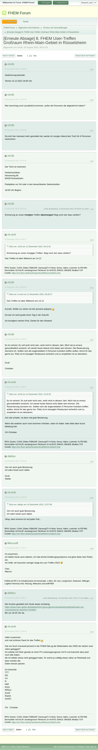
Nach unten (8, 56)
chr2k (10, 64)
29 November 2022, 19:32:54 (16, 69)
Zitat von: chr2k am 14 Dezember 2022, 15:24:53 (30, 394)
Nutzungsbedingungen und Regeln (71, 747)
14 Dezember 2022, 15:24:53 (16, 339)
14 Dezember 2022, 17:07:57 (16, 548)
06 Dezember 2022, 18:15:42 (16, 160)
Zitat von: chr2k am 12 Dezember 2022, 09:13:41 (30, 246)
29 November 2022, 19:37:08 (16, 99)
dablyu (11, 456)
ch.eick (11, 234)
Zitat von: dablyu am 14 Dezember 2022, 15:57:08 (30, 504)
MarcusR (12, 543)
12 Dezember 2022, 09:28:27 (16, 239)
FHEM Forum (19, 13)
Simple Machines (22, 747)
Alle (35, 56)
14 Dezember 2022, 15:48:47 (16, 387)
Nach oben (8, 730)
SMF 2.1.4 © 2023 (8, 747)
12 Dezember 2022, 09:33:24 (16, 287)
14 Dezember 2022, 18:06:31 (16, 598)
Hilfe (55, 747)
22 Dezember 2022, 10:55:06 (16, 631)
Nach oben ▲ (91, 747)
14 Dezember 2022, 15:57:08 (16, 461)
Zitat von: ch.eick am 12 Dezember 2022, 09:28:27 (30, 294)
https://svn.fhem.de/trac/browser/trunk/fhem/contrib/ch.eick (36, 273)
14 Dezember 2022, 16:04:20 (16, 497)
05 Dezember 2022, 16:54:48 (16, 130)
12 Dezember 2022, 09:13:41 (16, 209)
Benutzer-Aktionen (85, 56)
